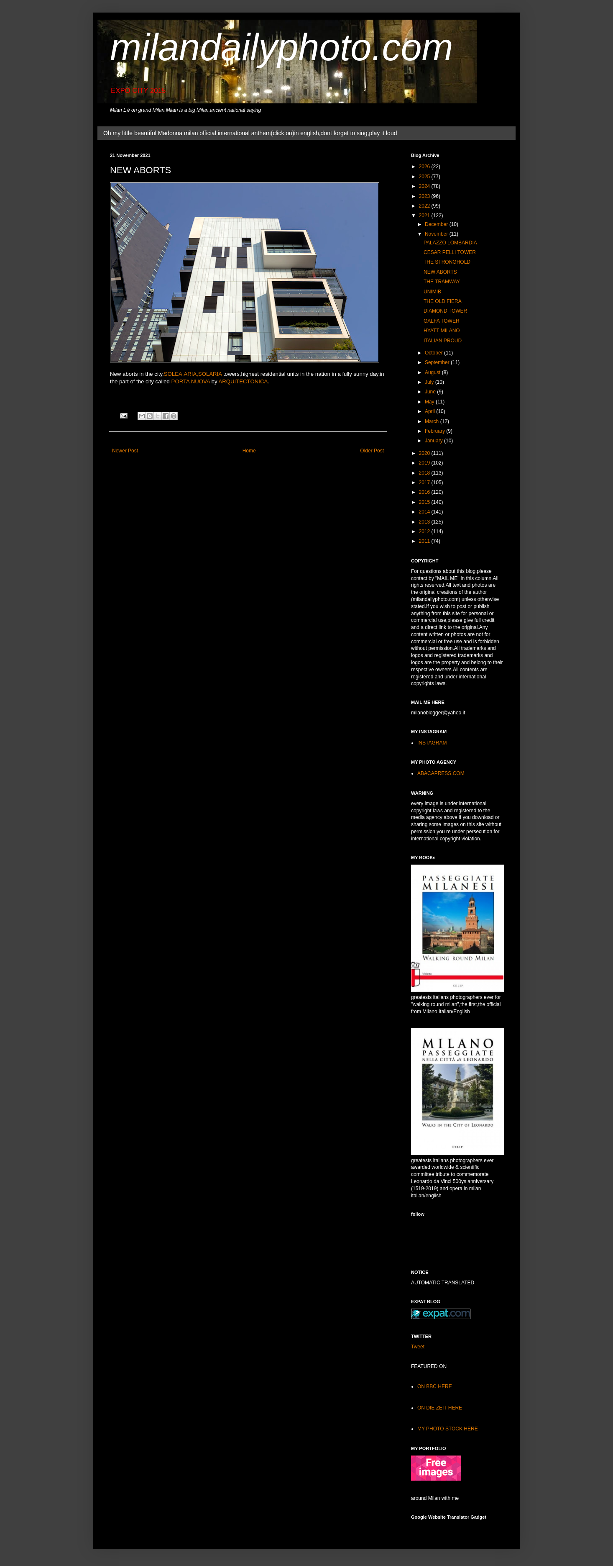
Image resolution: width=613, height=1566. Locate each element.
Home (249, 451)
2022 (425, 206)
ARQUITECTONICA (243, 381)
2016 (425, 492)
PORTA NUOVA (190, 381)
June (431, 392)
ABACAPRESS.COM (441, 773)
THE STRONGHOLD (447, 262)
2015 (425, 502)
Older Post (372, 451)
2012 (425, 531)
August (433, 372)
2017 (425, 482)
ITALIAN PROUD (443, 341)
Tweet (417, 1347)
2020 (425, 453)
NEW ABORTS (440, 272)
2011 (425, 541)
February (435, 431)
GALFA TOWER (442, 321)
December (437, 224)
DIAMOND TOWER (445, 311)
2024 (425, 186)
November (437, 234)
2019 (425, 463)
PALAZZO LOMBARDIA (450, 243)
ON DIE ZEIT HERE (439, 1408)
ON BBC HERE (434, 1386)
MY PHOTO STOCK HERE (447, 1429)
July (430, 382)
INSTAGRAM (432, 743)
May (430, 402)
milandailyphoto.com (281, 47)
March (432, 421)
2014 (425, 512)
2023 (425, 196)
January (434, 441)
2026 (425, 166)
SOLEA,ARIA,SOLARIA (193, 374)
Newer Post (125, 451)
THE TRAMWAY (442, 282)
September (438, 362)
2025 (425, 177)
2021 (425, 215)
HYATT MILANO (442, 331)
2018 (425, 473)
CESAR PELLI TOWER (450, 252)
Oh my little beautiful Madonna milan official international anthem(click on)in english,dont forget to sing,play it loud (250, 133)
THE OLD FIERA (443, 301)
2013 (425, 522)
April (430, 411)
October (434, 353)
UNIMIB (432, 292)
